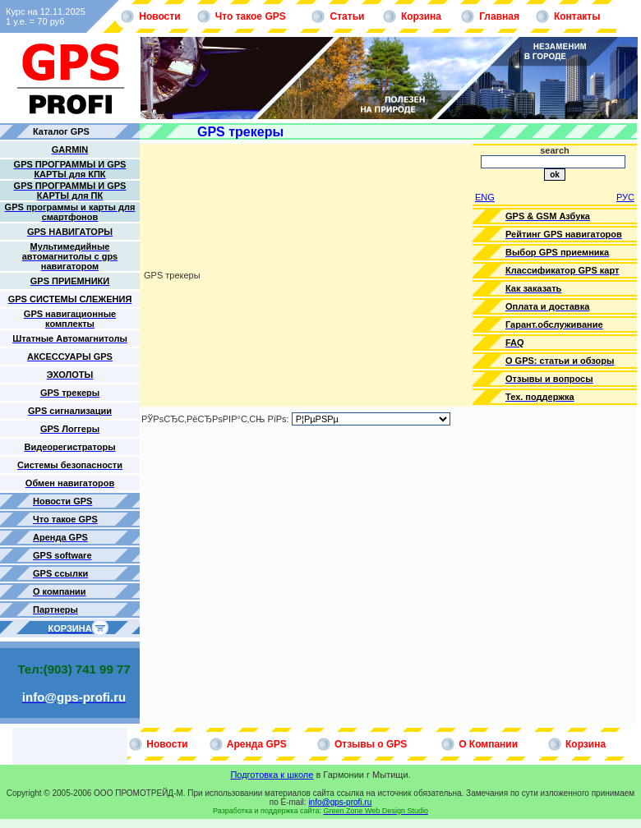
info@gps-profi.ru (339, 802)
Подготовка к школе (271, 775)
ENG (485, 197)
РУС (625, 197)
